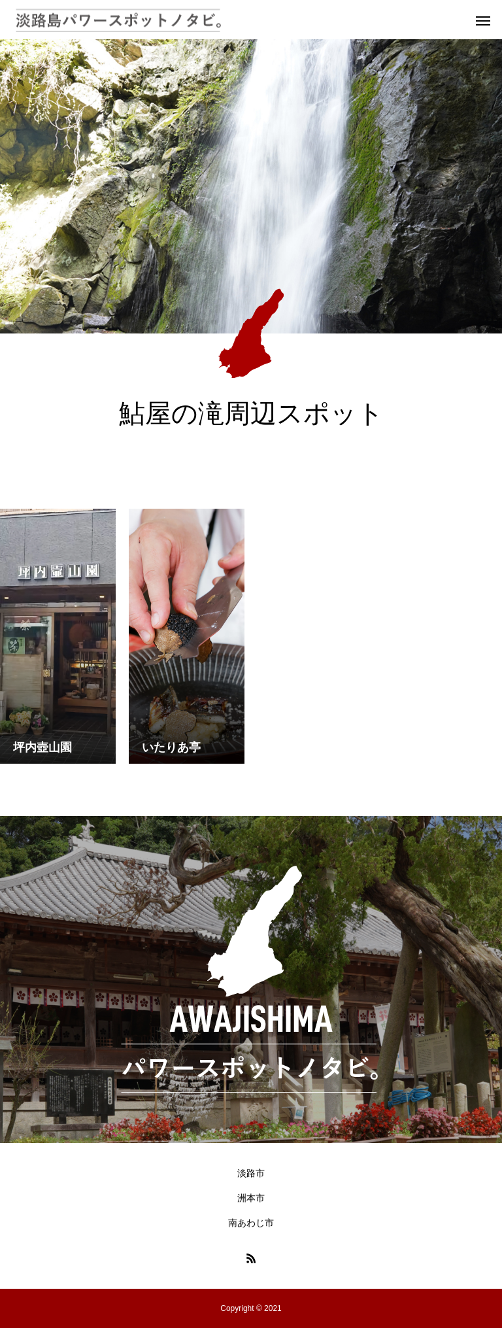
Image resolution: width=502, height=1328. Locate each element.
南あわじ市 (251, 1222)
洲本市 (251, 1198)
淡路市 (251, 1173)
